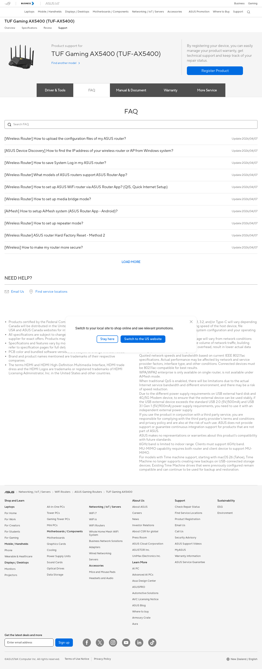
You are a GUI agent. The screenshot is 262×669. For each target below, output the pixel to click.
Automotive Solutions (145, 593)
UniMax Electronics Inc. (146, 556)
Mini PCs (52, 525)
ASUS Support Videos (188, 543)
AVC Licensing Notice (145, 599)
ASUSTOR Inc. (141, 550)
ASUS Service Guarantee (190, 562)
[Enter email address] (29, 642)
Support (62, 28)
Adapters (94, 547)
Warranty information (188, 556)
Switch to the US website (143, 339)
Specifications (29, 28)
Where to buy (140, 611)
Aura (135, 624)
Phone (8, 550)
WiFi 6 (93, 519)
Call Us (179, 531)
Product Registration (187, 519)
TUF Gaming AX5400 (119, 492)
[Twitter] (100, 642)
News (135, 519)
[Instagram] (113, 642)
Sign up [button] (64, 643)
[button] (252, 3)
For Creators (12, 525)
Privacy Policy (102, 659)
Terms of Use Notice (77, 659)
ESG (220, 507)
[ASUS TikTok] (152, 642)
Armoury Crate (141, 617)
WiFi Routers (97, 525)
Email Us (17, 292)
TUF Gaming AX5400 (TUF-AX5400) (40, 21)
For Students (12, 531)
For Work (10, 519)
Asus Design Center (144, 581)
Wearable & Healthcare (18, 556)
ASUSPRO (138, 587)
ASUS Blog (139, 605)
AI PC (135, 568)
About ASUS (140, 507)
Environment (225, 513)
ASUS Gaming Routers (88, 492)
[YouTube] (126, 642)
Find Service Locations (188, 513)
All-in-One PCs (56, 507)
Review (48, 28)
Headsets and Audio (101, 578)
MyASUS (180, 550)
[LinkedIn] (139, 642)
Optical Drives (55, 568)
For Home (11, 513)
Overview (10, 28)
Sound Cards (55, 562)
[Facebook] (87, 642)
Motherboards (56, 537)
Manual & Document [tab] (131, 90)
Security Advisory (185, 537)
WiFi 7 (93, 513)
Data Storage (55, 574)
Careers (137, 513)
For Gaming (12, 537)
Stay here (107, 339)
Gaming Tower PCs (58, 519)
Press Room (139, 537)
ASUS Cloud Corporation (147, 543)
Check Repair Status (187, 507)
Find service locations (51, 292)
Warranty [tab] (171, 90)
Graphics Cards (56, 544)
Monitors (10, 569)
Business (239, 3)
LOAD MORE (131, 262)
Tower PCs (53, 513)
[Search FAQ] (131, 124)
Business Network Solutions (106, 541)
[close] (191, 321)
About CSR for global (145, 531)
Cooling (51, 550)
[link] (11, 12)
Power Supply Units (59, 556)
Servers (93, 559)
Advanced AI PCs (142, 574)
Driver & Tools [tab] (52, 90)
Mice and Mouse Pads (102, 572)
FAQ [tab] (90, 90)
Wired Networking (100, 553)
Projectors (11, 575)
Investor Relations (143, 525)
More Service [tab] (210, 90)
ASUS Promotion (199, 11)
